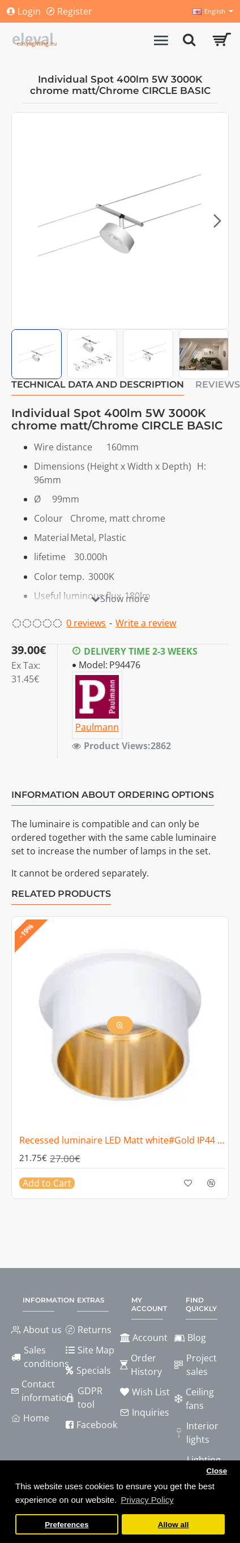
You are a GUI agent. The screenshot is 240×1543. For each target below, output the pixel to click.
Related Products (61, 893)
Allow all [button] (173, 1524)
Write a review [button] (145, 623)
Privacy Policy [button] (147, 1500)
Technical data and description (97, 384)
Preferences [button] (66, 1524)
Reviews (217, 384)
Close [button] (216, 1471)
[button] (217, 220)
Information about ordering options (112, 794)
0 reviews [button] (86, 623)
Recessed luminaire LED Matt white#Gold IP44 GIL (122, 1140)
